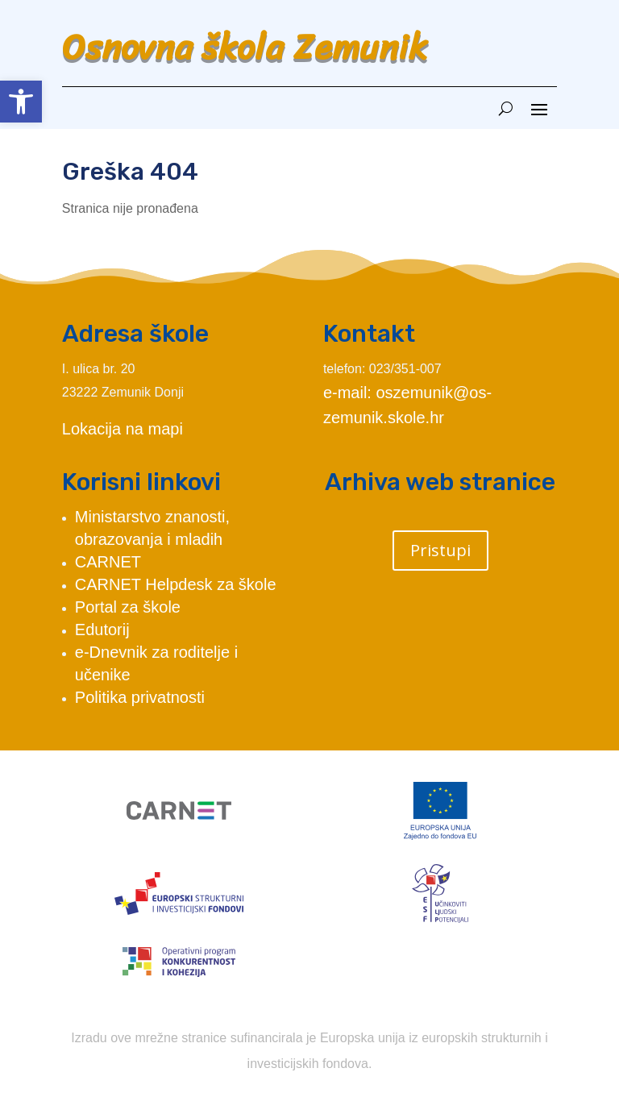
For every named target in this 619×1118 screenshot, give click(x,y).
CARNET (108, 562)
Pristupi (440, 550)
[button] (21, 102)
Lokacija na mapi (122, 429)
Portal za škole (128, 607)
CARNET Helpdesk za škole (175, 584)
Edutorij (102, 629)
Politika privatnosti (140, 697)
